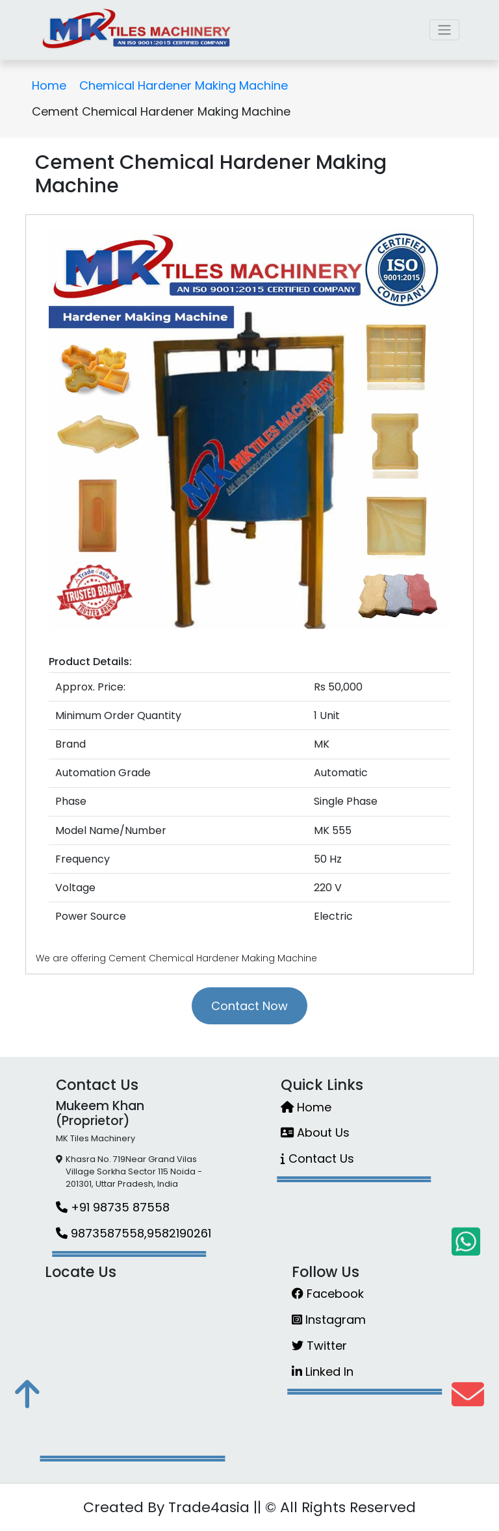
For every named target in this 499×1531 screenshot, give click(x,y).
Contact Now (249, 1006)
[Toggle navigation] (444, 29)
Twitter (319, 1345)
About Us (315, 1132)
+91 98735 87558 (113, 1207)
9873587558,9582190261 (133, 1233)
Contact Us (317, 1158)
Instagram (329, 1319)
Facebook (328, 1293)
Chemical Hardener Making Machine (183, 85)
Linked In (322, 1371)
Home (49, 85)
